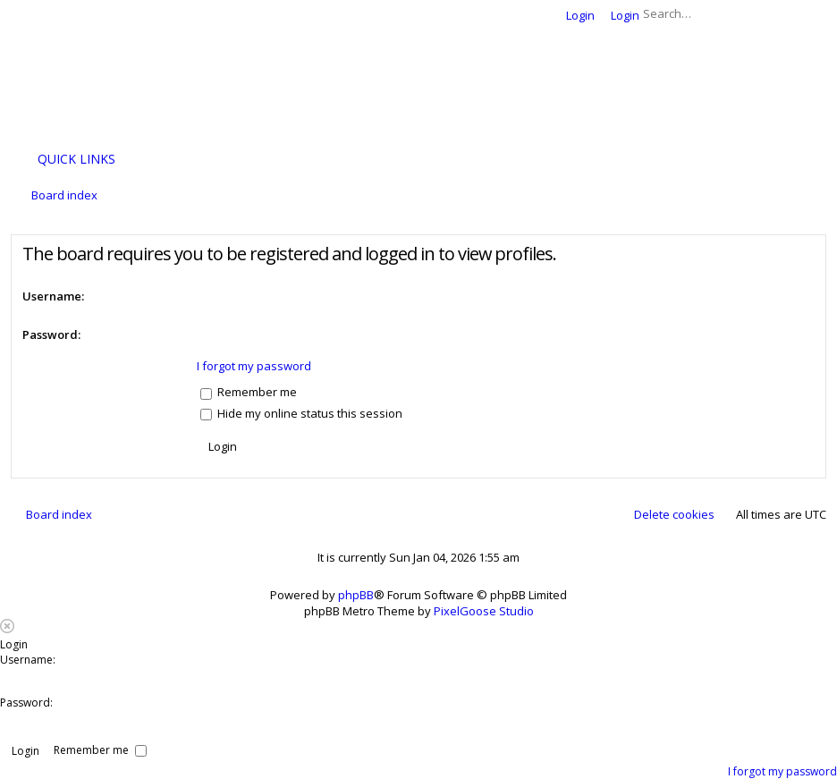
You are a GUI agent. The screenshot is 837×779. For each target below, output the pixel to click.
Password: (51, 334)
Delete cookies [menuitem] (674, 514)
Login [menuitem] (580, 15)
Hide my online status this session (301, 413)
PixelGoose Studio (484, 611)
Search (786, 13)
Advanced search (812, 13)
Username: (53, 296)
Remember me (248, 392)
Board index (59, 514)
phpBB (356, 595)
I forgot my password (254, 366)
